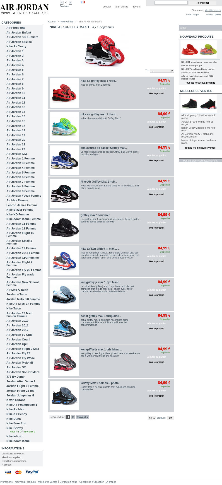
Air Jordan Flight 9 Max (22, 348)
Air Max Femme (17, 200)
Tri (146, 70)
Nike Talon (13, 308)
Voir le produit (156, 93)
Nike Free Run (16, 423)
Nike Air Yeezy (16, 46)
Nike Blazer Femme (19, 209)
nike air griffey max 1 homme (95, 85)
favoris (136, 6)
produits (161, 417)
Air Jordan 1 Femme (20, 158)
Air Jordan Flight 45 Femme (20, 234)
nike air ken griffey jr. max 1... (100, 248)
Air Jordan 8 (15, 83)
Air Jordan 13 (15, 107)
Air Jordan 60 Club (19, 334)
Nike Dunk (13, 418)
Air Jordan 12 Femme (21, 248)
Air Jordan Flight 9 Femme (19, 264)
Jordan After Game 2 (20, 381)
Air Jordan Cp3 (16, 344)
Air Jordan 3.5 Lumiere (22, 37)
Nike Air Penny (16, 414)
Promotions (6, 481)
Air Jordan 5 (15, 69)
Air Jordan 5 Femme (20, 172)
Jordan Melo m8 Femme (23, 299)
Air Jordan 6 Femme (20, 177)
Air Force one (15, 27)
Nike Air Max (15, 409)
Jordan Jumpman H (20, 395)
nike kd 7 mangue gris (191, 66)
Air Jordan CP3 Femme (22, 257)
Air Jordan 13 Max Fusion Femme (19, 314)
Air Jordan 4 (15, 65)
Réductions (190, 156)
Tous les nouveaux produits (200, 83)
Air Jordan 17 (15, 126)
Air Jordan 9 (15, 88)
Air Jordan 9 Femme (20, 191)
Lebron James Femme (21, 205)
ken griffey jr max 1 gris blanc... (101, 349)
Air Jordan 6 (15, 74)
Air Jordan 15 (15, 116)
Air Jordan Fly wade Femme (20, 276)
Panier (185, 22)
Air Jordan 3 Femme (20, 163)
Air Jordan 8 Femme (20, 186)
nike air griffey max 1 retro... (99, 80)
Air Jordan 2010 (17, 320)
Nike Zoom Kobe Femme (23, 219)
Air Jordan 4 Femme (20, 167)
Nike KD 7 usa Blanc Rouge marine (198, 69)
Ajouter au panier (156, 88)
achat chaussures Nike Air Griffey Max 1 (101, 118)
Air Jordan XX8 (16, 153)
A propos (7, 464)
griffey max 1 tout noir (95, 215)
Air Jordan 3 (15, 60)
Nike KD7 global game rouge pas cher (199, 62)
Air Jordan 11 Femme (21, 223)
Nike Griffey (14, 428)
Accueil (52, 21)
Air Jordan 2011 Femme (23, 253)
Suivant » (82, 417)
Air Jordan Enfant (18, 32)
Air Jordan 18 (15, 130)
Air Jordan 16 (15, 121)
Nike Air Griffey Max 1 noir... (99, 181)
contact (107, 6)
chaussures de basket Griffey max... (104, 148)
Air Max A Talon (17, 290)
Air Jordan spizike (19, 41)
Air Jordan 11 (15, 97)
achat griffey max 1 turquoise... (101, 316)
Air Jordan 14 (15, 111)
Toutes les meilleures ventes (200, 148)
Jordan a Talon (16, 294)
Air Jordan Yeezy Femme (23, 195)
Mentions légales (11, 457)
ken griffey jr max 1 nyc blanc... (101, 282)
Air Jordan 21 (15, 144)
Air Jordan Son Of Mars (22, 372)
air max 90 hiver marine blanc (195, 72)
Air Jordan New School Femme (22, 283)
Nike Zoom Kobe (18, 441)
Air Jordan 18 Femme (21, 228)
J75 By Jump (15, 376)
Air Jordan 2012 (17, 330)
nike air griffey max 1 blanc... (99, 114)
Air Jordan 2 (15, 56)
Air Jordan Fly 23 (18, 353)
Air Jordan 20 (15, 139)
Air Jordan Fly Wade (20, 358)
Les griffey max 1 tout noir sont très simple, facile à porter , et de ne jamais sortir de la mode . (110, 220)
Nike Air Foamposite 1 (21, 404)
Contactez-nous (68, 481)
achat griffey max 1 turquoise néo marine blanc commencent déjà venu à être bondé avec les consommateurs (104, 322)
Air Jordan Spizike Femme (19, 242)
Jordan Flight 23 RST (21, 390)
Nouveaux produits (197, 36)
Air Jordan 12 (15, 102)
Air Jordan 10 (15, 93)
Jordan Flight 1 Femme (22, 386)
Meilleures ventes (196, 91)
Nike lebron (14, 436)
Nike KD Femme (17, 214)
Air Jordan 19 (15, 135)
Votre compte (192, 14)
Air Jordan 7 (15, 79)
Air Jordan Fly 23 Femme (23, 270)
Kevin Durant (15, 400)
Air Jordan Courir (18, 339)
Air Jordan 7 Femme (20, 181)
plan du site (122, 6)
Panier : (210, 14)
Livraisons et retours (13, 453)
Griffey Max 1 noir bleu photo (100, 383)
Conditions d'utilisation (14, 461)
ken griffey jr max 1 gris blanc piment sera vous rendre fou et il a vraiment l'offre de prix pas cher (110, 354)
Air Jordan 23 (15, 149)
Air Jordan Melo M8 (20, 362)
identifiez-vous (213, 10)
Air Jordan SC (16, 367)
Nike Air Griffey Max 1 (22, 431)
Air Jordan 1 (15, 51)
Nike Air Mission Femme (23, 303)
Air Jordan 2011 (17, 325)
